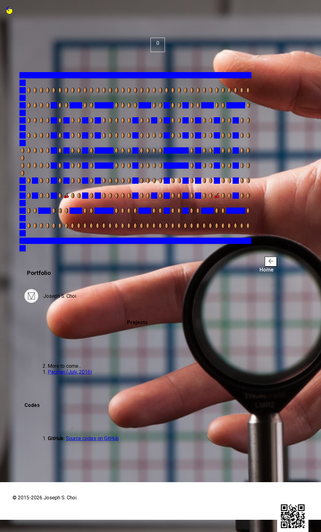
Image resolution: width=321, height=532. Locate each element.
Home (268, 264)
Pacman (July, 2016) (70, 372)
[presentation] (271, 261)
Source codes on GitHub (92, 438)
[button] (9, 11)
